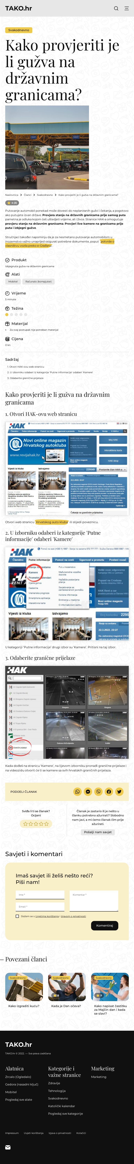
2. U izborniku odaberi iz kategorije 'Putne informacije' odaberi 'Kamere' (50, 372)
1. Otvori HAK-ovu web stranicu (25, 366)
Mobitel (13, 281)
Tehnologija (57, 1090)
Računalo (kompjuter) (38, 281)
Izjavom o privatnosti (73, 915)
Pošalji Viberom (98, 791)
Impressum (12, 1132)
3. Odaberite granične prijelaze (25, 378)
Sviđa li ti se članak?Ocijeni (36, 812)
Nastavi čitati (24, 989)
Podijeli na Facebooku (109, 791)
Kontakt (7, 1146)
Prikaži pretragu (116, 9)
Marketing (98, 1076)
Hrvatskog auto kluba (52, 521)
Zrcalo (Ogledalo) (18, 1076)
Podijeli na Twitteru (119, 791)
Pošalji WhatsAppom (77, 791)
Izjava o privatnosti (60, 1132)
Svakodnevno (18, 30)
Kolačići (81, 1132)
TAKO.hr (18, 8)
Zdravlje (54, 1082)
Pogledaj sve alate (18, 1099)
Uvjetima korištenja (47, 915)
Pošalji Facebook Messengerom (88, 791)
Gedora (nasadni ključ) (21, 1083)
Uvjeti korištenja (33, 1132)
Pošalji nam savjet (98, 831)
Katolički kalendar (61, 1105)
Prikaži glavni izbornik (127, 8)
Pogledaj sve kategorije (65, 1113)
